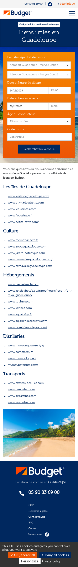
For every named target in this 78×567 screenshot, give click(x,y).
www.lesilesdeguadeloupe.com (28, 196)
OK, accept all (22, 555)
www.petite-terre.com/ (23, 222)
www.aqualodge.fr (20, 314)
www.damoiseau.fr (20, 352)
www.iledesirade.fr (20, 215)
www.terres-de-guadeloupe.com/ (30, 259)
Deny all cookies (55, 555)
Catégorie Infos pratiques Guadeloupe (39, 24)
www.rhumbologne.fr (22, 358)
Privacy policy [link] (51, 561)
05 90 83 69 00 (34, 3)
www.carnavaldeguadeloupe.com (30, 266)
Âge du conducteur (21, 114)
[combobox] (39, 65)
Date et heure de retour (24, 98)
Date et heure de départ (24, 83)
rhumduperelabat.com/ (23, 365)
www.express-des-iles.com (26, 383)
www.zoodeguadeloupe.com (27, 246)
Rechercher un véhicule (39, 149)
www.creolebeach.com (23, 284)
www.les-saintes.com (22, 209)
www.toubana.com (20, 301)
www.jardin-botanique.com (26, 253)
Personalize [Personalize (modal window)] (29, 561)
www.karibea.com (20, 308)
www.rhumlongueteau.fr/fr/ (26, 345)
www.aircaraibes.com (22, 396)
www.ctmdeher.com (21, 389)
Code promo (16, 129)
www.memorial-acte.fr (23, 240)
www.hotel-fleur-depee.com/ (27, 327)
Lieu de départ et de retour (26, 57)
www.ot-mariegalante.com (26, 202)
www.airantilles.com (21, 402)
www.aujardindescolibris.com (27, 321)
